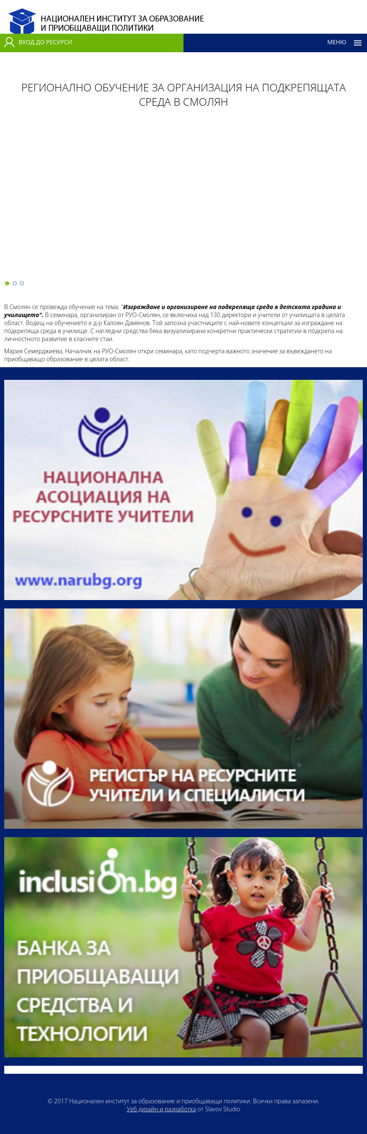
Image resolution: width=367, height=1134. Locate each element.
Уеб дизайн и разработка (161, 1109)
